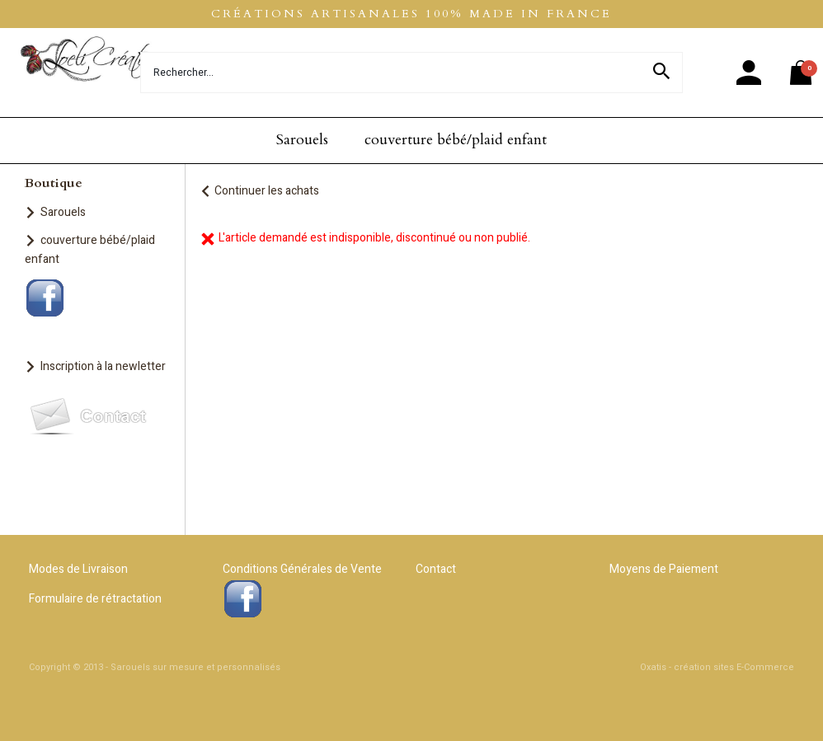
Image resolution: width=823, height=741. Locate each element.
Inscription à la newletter (103, 366)
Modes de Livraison (78, 569)
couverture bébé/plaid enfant (455, 139)
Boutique (53, 183)
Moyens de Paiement (663, 569)
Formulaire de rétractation (95, 598)
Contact (436, 569)
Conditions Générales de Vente (302, 569)
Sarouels (302, 139)
